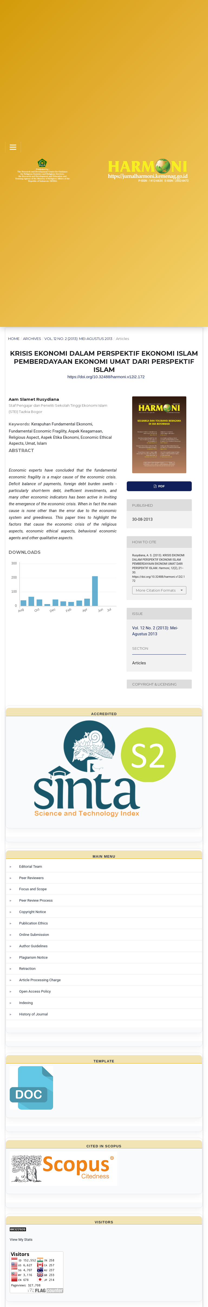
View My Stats (21, 1239)
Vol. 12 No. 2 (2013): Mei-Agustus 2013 (78, 338)
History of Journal (33, 1014)
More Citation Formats (156, 590)
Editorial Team (30, 866)
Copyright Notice (32, 912)
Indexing (26, 1003)
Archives (32, 338)
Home (14, 338)
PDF (161, 486)
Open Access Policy (35, 991)
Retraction (27, 969)
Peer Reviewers (31, 878)
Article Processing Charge (40, 980)
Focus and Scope (33, 889)
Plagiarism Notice (33, 957)
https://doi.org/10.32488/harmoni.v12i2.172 (106, 376)
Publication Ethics (33, 923)
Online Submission (34, 935)
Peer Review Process (36, 900)
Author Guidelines (33, 946)
